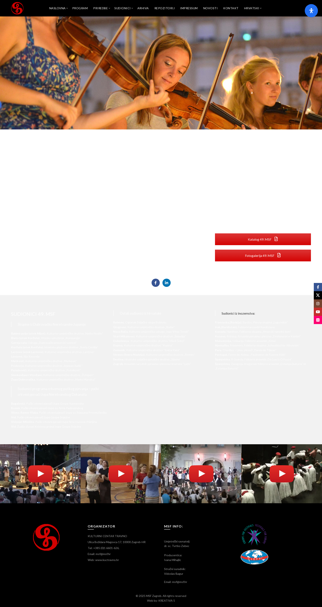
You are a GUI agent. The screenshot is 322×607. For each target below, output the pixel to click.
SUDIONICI (122, 8)
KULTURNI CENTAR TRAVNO (107, 536)
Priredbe (100, 8)
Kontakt (231, 8)
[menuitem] (252, 8)
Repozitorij (164, 8)
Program (80, 8)
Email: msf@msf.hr (99, 554)
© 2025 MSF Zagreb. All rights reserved (161, 596)
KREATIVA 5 (166, 600)
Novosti (210, 8)
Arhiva (143, 8)
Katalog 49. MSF (263, 239)
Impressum (189, 8)
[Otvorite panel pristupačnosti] (311, 10)
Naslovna (57, 8)
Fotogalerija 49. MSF (263, 255)
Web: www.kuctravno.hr (103, 560)
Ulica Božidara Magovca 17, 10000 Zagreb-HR (117, 542)
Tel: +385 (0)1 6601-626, (103, 548)
